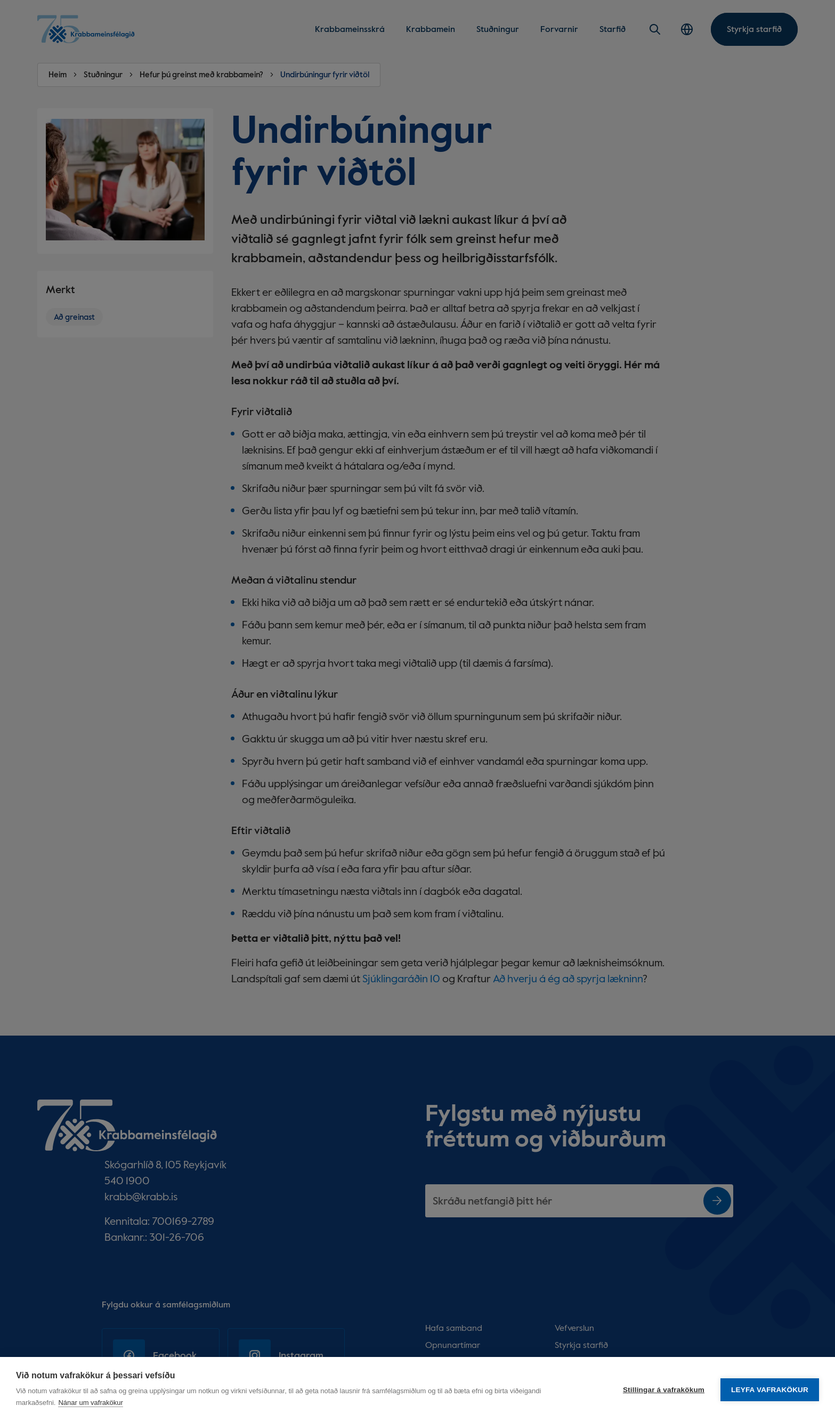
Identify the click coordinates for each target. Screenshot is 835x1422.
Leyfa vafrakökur (769, 1390)
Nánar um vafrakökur (90, 1403)
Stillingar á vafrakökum (663, 1390)
